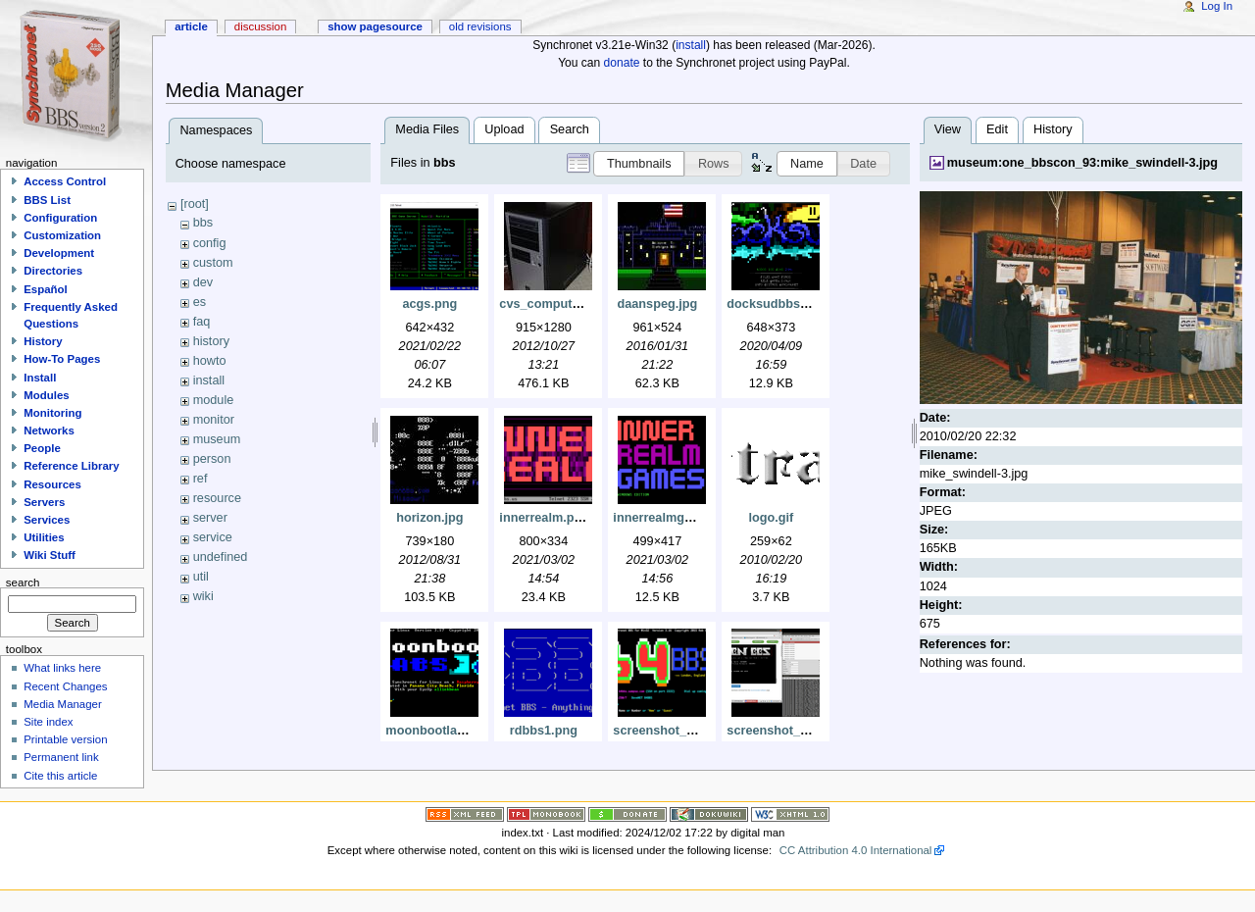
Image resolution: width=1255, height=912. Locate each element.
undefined (220, 557)
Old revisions (480, 26)
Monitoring (52, 413)
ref (200, 478)
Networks (49, 430)
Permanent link (61, 757)
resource (217, 498)
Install (40, 377)
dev (203, 282)
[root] (194, 204)
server (210, 518)
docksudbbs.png (777, 304)
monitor (213, 420)
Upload (504, 129)
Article (191, 26)
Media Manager (63, 704)
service (212, 537)
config (209, 243)
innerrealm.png (544, 518)
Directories (53, 271)
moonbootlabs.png (441, 730)
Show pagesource (375, 26)
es (199, 302)
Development (59, 253)
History (1052, 129)
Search (569, 129)
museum (217, 439)
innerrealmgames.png (677, 518)
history (211, 341)
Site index (48, 722)
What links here (62, 668)
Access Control (65, 181)
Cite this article (60, 776)
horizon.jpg (429, 518)
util (201, 576)
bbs (203, 222)
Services (47, 520)
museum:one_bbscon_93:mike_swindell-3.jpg (1082, 163)
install (691, 45)
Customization (62, 235)
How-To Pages (62, 359)
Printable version (65, 739)
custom (213, 263)
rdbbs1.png (543, 730)
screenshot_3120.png (676, 730)
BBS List (47, 200)
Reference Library (71, 466)
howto (209, 361)
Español (46, 289)
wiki (203, 596)
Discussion (260, 26)
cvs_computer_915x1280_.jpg (587, 304)
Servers (44, 502)
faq (202, 322)
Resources (52, 484)
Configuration (60, 218)
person (212, 459)
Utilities (44, 537)
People (42, 448)
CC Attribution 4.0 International (855, 850)
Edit (997, 129)
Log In (1216, 6)
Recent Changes (65, 686)
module (213, 400)
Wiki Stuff (49, 555)
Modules (46, 395)
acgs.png (430, 304)
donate (622, 63)
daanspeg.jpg (657, 304)
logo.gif (770, 518)
